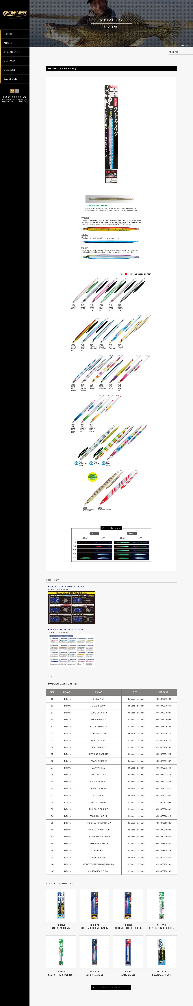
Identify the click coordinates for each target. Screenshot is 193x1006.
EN (12, 91)
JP (17, 91)
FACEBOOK (10, 79)
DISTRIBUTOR (12, 52)
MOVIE (8, 43)
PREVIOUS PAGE (111, 987)
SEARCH (9, 34)
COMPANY (10, 61)
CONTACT (9, 70)
